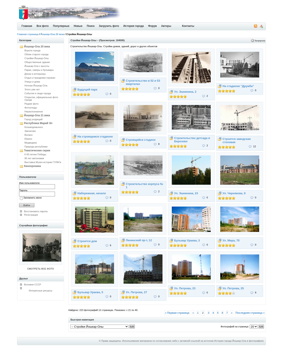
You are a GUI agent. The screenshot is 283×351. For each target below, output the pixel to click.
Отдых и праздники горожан (39, 77)
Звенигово (30, 131)
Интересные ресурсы (40, 290)
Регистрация (31, 215)
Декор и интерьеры (35, 74)
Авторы (166, 25)
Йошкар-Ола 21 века (37, 115)
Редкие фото (31, 103)
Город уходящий (33, 119)
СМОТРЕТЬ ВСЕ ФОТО (40, 268)
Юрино (28, 138)
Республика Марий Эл (38, 123)
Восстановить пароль (36, 211)
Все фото (43, 25)
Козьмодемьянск (33, 127)
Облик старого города (36, 54)
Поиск (91, 25)
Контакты (188, 25)
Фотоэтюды (30, 107)
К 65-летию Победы (35, 154)
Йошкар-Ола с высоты (36, 66)
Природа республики (35, 146)
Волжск (28, 135)
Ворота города (32, 50)
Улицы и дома (32, 81)
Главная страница (28, 34)
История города (133, 25)
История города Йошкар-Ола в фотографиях (239, 341)
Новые (78, 25)
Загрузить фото (109, 25)
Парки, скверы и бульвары (39, 70)
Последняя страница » (250, 312)
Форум (152, 25)
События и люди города (37, 93)
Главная (27, 25)
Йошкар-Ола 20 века (52, 34)
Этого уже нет (32, 89)
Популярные (61, 25)
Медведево (30, 142)
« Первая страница (177, 312)
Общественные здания (37, 62)
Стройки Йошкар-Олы (36, 58)
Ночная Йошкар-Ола (35, 85)
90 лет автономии (34, 158)
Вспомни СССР (32, 284)
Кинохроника (32, 166)
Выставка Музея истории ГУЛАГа (42, 162)
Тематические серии (37, 150)
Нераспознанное (33, 111)
